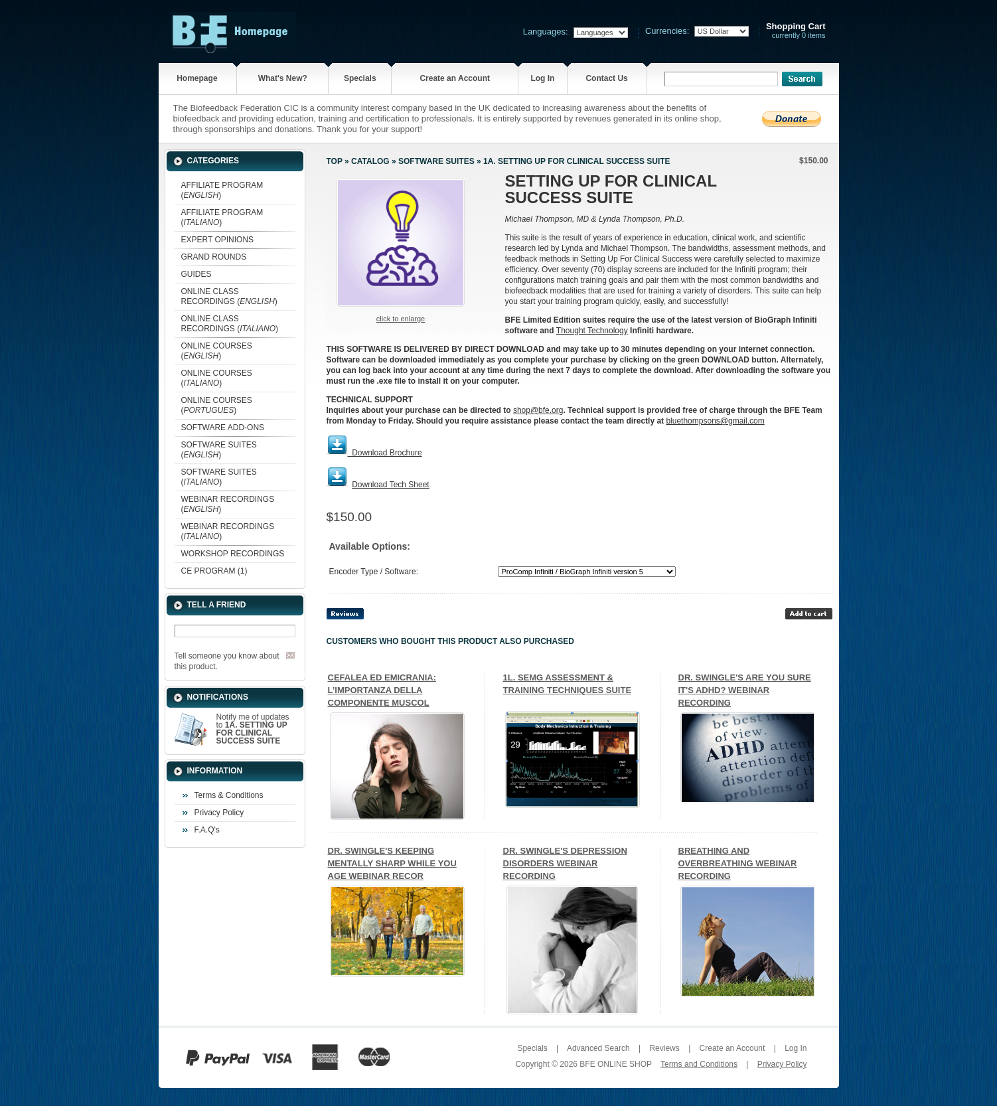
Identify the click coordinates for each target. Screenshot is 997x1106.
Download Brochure (387, 452)
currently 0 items (796, 31)
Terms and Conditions (698, 1064)
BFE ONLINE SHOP (615, 1064)
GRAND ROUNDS (214, 257)
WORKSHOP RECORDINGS (233, 553)
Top (335, 161)
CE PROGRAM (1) (214, 571)
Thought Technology (592, 330)
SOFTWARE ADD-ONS (223, 427)
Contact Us (606, 78)
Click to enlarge (400, 319)
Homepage (197, 78)
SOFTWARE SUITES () (219, 449)
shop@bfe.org (538, 410)
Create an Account (455, 78)
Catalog (370, 161)
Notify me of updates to (252, 729)
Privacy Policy (219, 812)
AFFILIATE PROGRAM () (222, 190)
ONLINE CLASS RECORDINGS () (229, 296)
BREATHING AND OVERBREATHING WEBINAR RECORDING (737, 863)
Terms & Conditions (229, 795)
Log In (542, 78)
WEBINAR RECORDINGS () (228, 504)
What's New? (282, 78)
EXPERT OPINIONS (217, 239)
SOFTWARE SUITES (436, 161)
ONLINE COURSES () (216, 350)
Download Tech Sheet (390, 484)
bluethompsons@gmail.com (715, 421)
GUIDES (196, 274)
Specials (360, 78)
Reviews (664, 1048)
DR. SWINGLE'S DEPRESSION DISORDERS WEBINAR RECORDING (565, 863)
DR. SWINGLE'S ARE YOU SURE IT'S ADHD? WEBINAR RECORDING (744, 690)
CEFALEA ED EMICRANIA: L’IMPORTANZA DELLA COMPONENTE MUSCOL (382, 690)
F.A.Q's (207, 829)
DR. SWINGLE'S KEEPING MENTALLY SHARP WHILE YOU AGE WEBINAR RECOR (392, 863)
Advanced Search (598, 1048)
